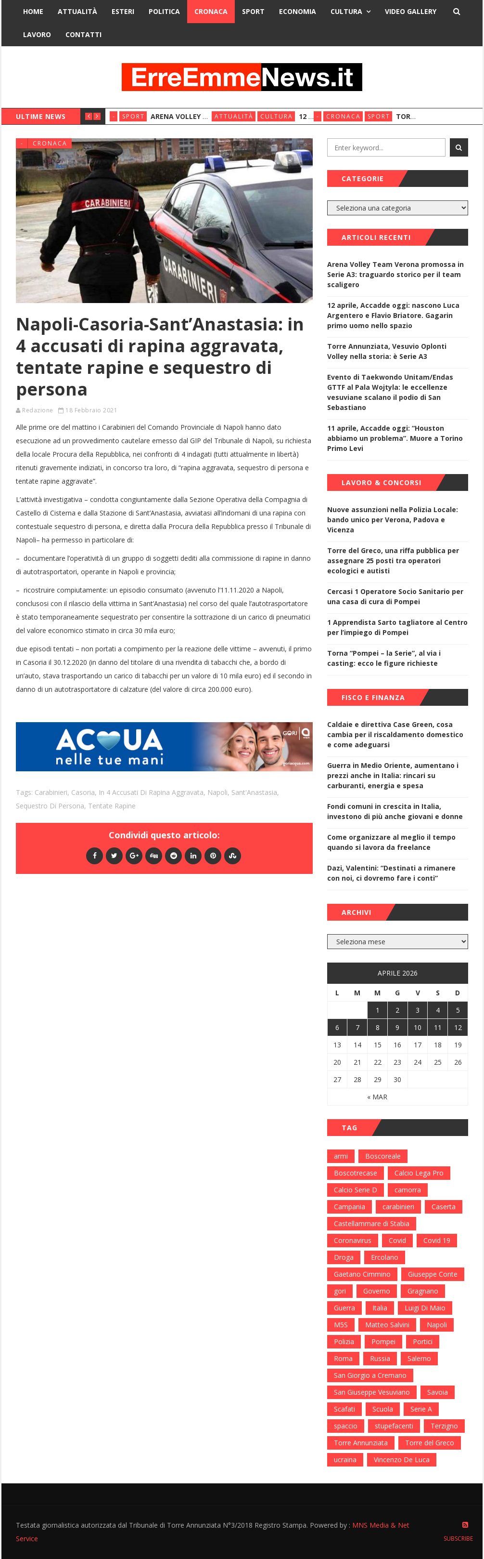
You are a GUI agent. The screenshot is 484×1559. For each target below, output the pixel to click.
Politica (164, 11)
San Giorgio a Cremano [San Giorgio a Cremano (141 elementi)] (370, 1375)
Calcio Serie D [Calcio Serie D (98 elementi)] (355, 1189)
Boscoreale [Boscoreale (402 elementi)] (383, 1156)
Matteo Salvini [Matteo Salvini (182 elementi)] (387, 1324)
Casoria (83, 792)
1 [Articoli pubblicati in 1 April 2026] (378, 1010)
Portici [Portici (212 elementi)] (423, 1341)
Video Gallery (410, 11)
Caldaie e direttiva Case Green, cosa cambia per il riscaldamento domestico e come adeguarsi (395, 734)
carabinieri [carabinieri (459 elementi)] (398, 1206)
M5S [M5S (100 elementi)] (341, 1324)
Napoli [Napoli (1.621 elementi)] (437, 1324)
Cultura (346, 11)
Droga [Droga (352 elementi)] (344, 1257)
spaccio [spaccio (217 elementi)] (345, 1425)
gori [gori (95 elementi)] (340, 1290)
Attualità (77, 11)
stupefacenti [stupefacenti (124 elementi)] (394, 1425)
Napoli (217, 792)
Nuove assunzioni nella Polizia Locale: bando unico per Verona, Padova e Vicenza (392, 519)
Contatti (83, 34)
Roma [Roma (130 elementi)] (343, 1358)
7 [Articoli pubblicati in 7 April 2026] (357, 1027)
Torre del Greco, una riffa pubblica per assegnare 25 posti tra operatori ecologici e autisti (393, 560)
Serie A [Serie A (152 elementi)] (421, 1409)
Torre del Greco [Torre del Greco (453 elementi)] (429, 1442)
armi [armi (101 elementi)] (341, 1156)
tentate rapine (112, 805)
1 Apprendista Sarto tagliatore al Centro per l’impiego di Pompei (397, 627)
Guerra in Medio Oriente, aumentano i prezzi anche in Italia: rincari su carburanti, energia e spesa (393, 775)
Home (33, 11)
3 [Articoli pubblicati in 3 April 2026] (418, 1010)
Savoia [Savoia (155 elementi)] (437, 1392)
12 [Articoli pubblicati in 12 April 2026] (458, 1027)
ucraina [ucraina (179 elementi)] (345, 1459)
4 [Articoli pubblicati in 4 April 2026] (438, 1010)
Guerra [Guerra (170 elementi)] (344, 1307)
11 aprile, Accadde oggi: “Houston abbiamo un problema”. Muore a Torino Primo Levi (395, 438)
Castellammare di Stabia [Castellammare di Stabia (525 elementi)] (371, 1223)
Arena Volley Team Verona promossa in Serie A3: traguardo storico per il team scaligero (395, 274)
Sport (253, 11)
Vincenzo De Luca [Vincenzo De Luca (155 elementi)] (402, 1459)
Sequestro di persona (50, 805)
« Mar (377, 1096)
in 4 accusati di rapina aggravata (151, 792)
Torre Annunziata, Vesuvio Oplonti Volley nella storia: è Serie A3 (386, 351)
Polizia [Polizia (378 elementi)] (344, 1341)
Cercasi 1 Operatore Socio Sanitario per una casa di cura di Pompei (395, 596)
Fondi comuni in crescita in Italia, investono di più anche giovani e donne (395, 811)
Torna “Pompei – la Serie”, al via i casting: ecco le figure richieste (384, 658)
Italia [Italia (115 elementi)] (379, 1307)
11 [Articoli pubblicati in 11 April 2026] (438, 1027)
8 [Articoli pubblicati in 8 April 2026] (378, 1027)
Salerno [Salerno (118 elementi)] (419, 1358)
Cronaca (211, 11)
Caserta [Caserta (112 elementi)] (444, 1206)
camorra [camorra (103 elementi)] (408, 1189)
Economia (297, 11)
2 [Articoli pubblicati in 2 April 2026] (397, 1010)
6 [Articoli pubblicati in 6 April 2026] (337, 1027)
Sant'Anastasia (254, 792)
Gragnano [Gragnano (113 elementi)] (423, 1290)
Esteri (123, 11)
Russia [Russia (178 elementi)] (380, 1358)
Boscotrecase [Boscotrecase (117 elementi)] (355, 1172)
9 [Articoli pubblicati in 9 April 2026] (397, 1027)
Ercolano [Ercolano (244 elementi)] (384, 1257)
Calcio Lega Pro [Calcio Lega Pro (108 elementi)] (419, 1172)
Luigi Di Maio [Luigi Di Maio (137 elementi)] (425, 1307)
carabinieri (51, 792)
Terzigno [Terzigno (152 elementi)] (444, 1425)
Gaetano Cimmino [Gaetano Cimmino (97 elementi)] (362, 1274)
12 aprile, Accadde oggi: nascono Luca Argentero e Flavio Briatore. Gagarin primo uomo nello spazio (393, 315)
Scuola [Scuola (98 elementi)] (382, 1409)
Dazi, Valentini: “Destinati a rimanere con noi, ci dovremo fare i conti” (391, 873)
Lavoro (37, 34)
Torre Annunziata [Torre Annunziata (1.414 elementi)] (361, 1442)
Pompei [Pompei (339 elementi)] (383, 1341)
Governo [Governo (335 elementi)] (376, 1290)
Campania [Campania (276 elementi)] (349, 1206)
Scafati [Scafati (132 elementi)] (344, 1409)
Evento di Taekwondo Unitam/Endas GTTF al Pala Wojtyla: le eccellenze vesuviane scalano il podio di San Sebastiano (390, 392)
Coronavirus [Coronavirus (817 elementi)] (352, 1240)
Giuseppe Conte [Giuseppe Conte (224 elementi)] (433, 1274)
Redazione (37, 410)
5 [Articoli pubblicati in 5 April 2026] (458, 1010)
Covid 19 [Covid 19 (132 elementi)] (436, 1240)
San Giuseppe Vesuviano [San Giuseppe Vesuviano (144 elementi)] (372, 1392)
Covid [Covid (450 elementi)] (397, 1240)
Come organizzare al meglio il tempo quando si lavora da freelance (391, 842)
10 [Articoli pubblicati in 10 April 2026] (417, 1027)
